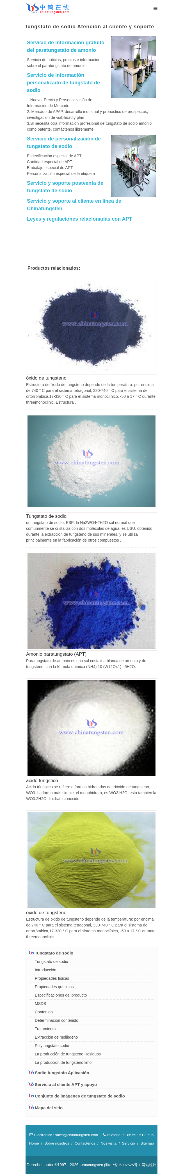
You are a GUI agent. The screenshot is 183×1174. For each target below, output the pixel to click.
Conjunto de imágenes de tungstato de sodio (80, 1096)
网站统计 (149, 1165)
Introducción (45, 970)
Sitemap (147, 1143)
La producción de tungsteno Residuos (68, 1054)
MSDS (40, 1003)
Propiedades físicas (52, 978)
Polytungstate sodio (52, 1045)
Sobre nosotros (56, 1143)
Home (34, 1143)
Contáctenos (85, 1143)
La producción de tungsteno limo (63, 1062)
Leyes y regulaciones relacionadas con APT (79, 219)
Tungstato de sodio (46, 516)
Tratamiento (45, 1029)
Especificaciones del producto (61, 995)
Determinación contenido (56, 1020)
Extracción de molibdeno (56, 1037)
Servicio (128, 1143)
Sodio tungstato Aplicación (59, 1072)
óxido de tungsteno (46, 378)
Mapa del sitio (49, 1107)
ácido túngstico (42, 780)
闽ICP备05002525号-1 (122, 1165)
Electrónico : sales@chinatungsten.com (63, 1135)
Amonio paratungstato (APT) (56, 654)
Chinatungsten (91, 1165)
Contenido (44, 1012)
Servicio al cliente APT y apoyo (63, 1084)
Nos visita (108, 1143)
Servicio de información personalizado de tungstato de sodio (63, 82)
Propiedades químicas (54, 987)
